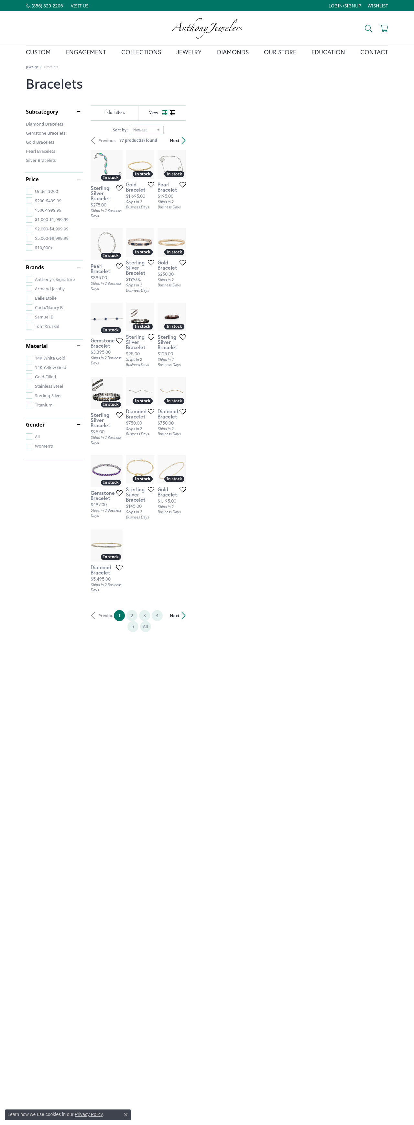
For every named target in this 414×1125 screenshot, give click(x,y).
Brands (35, 267)
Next (377, 140)
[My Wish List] (378, 5)
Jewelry (189, 52)
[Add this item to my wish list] (184, 253)
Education (328, 52)
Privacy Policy (89, 1114)
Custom (38, 52)
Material (37, 346)
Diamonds (233, 52)
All (270, 928)
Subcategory (42, 111)
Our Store (280, 52)
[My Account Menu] (345, 5)
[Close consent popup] (126, 1115)
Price (32, 179)
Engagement (86, 52)
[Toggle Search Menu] (368, 28)
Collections (141, 52)
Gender (35, 424)
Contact (374, 52)
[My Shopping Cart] (383, 28)
